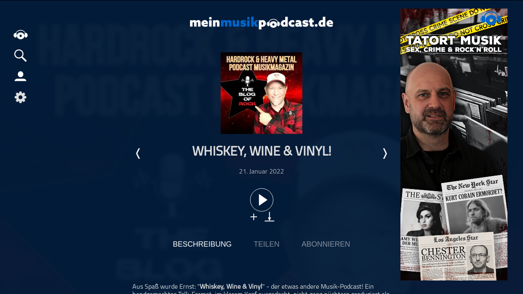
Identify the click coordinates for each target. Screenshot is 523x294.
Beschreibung (202, 244)
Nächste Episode (384, 153)
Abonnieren (326, 244)
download (269, 217)
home (20, 34)
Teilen (266, 244)
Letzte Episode (138, 153)
